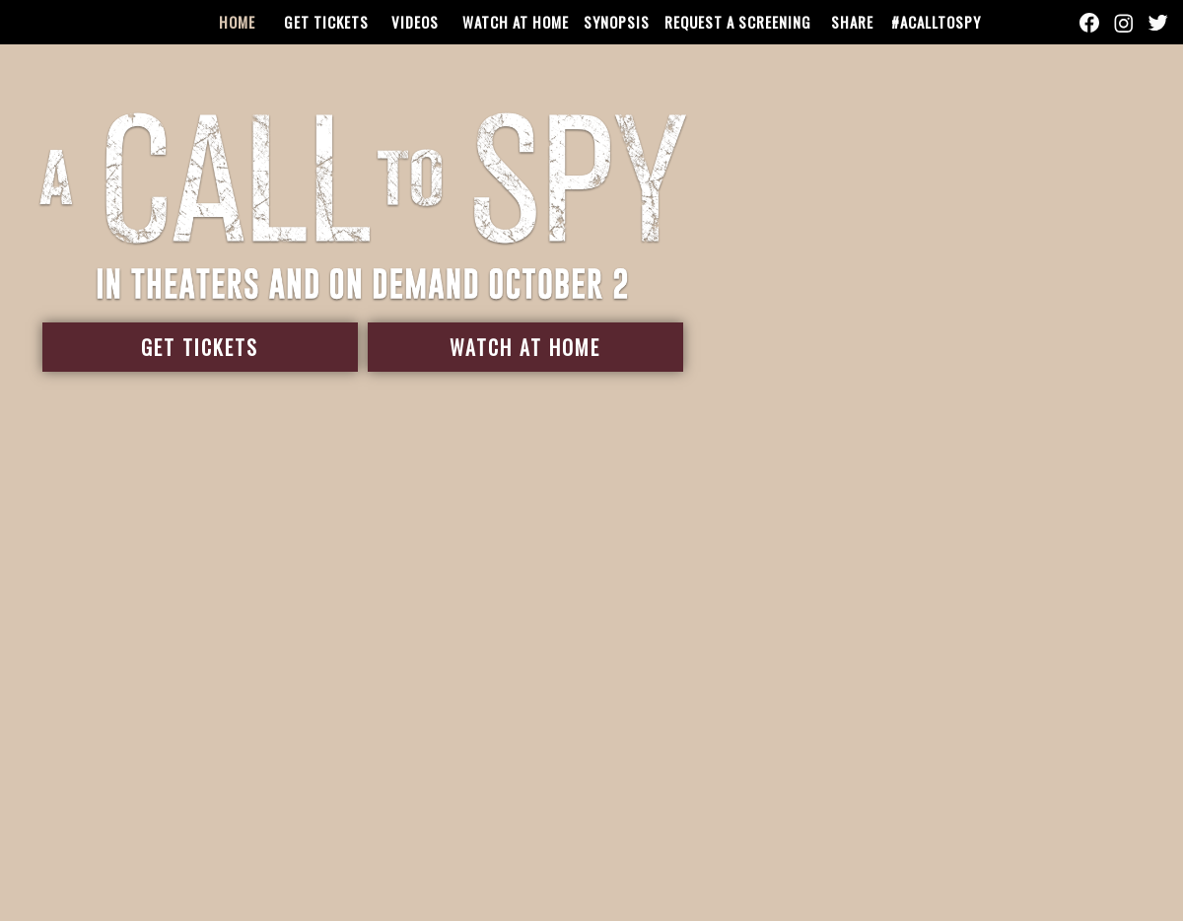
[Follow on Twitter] (1156, 23)
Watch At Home (523, 347)
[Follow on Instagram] (1123, 23)
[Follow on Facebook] (1089, 23)
